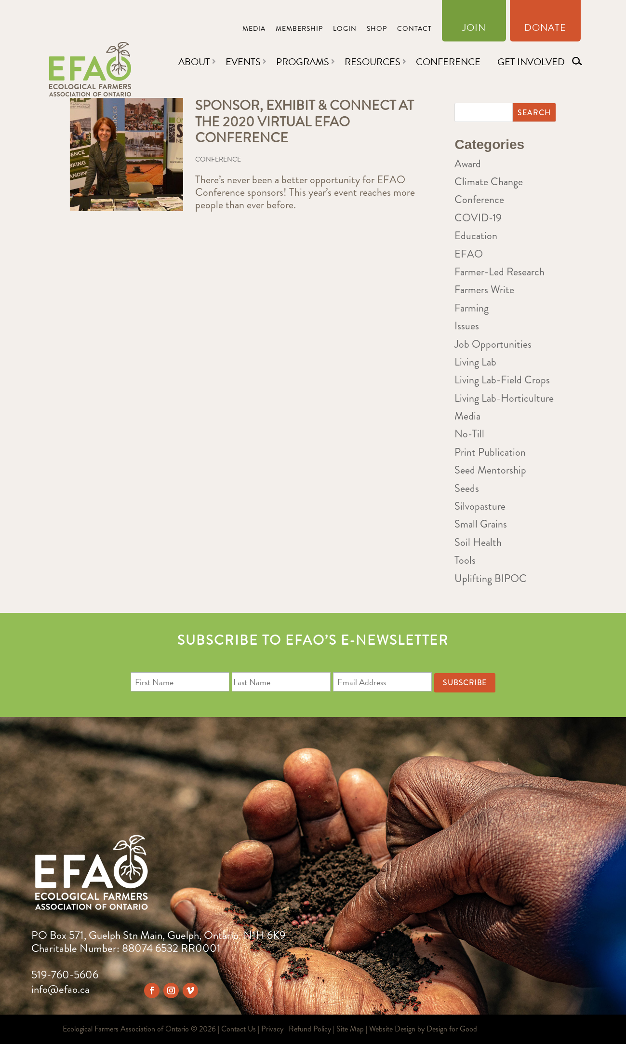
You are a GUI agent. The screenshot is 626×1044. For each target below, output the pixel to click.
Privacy (272, 1028)
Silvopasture (480, 506)
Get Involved (531, 61)
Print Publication (490, 452)
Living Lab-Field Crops (502, 379)
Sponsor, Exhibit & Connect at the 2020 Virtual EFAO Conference (304, 122)
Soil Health (478, 542)
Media (254, 30)
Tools (465, 560)
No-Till (469, 433)
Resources (372, 61)
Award (467, 163)
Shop (377, 30)
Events (243, 61)
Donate (545, 29)
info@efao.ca (60, 989)
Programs (302, 61)
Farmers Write (484, 289)
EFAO (468, 253)
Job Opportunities (493, 344)
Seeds (466, 488)
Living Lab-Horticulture (504, 398)
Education (475, 235)
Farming (471, 307)
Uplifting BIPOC (490, 578)
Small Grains (480, 523)
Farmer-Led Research (499, 271)
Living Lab (475, 361)
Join (474, 29)
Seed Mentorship (490, 469)
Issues (466, 325)
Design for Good (451, 1028)
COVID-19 (478, 217)
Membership (299, 30)
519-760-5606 (64, 975)
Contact (414, 30)
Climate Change (488, 181)
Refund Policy (310, 1028)
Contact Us (238, 1028)
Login (345, 30)
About (194, 61)
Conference (448, 61)
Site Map (350, 1028)
